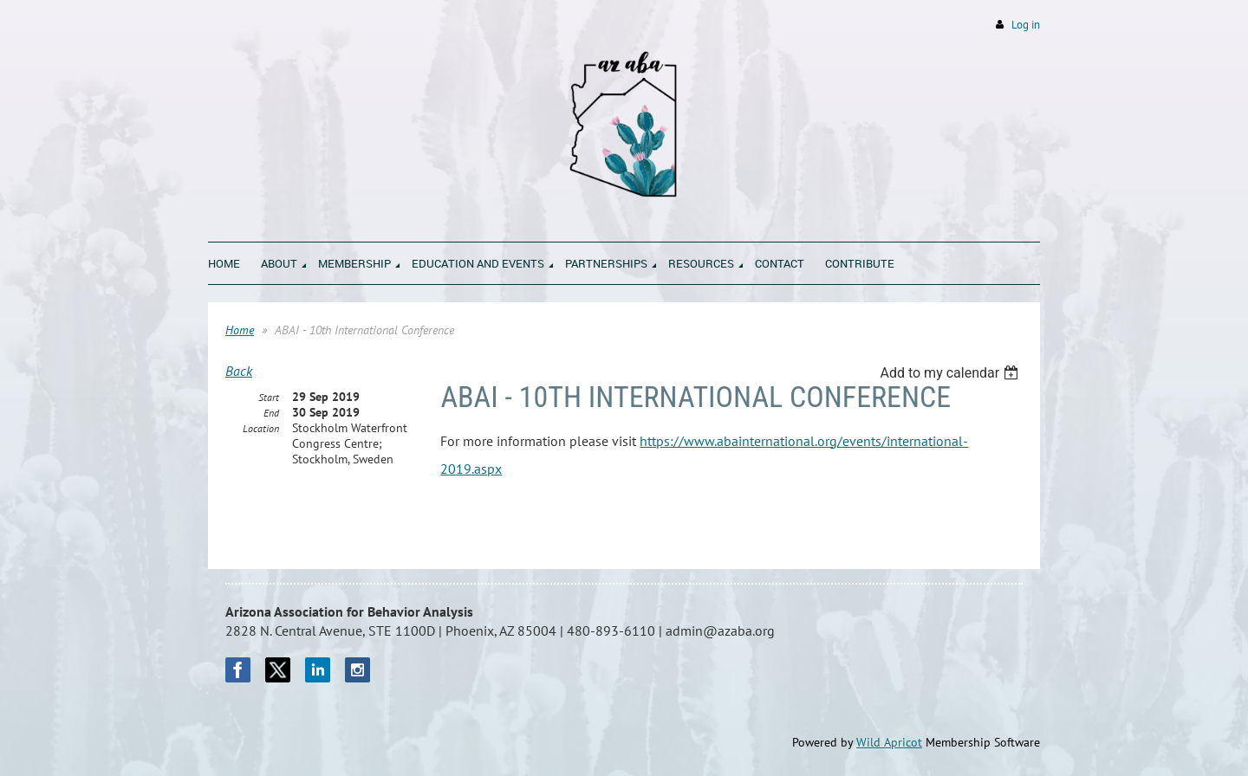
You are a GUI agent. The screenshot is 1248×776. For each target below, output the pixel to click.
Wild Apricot (889, 742)
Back (238, 370)
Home (239, 330)
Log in (1025, 24)
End (271, 412)
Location (261, 428)
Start (268, 397)
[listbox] (951, 373)
